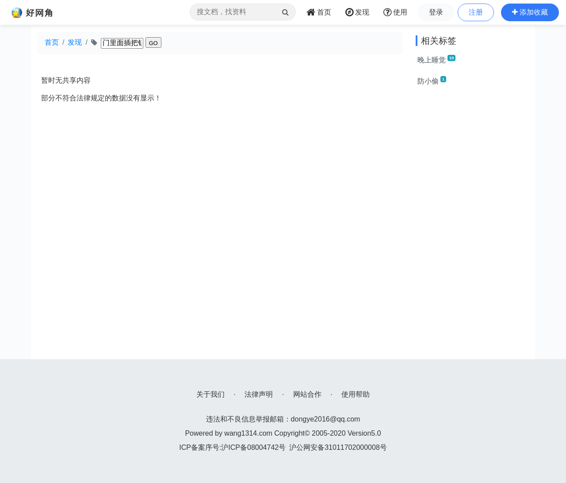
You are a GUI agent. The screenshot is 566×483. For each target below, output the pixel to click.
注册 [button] (476, 12)
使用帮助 (355, 394)
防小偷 (431, 80)
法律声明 (259, 394)
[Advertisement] (472, 226)
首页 (52, 42)
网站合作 (307, 394)
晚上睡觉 (436, 59)
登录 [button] (436, 12)
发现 (75, 42)
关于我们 (210, 394)
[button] (530, 12)
